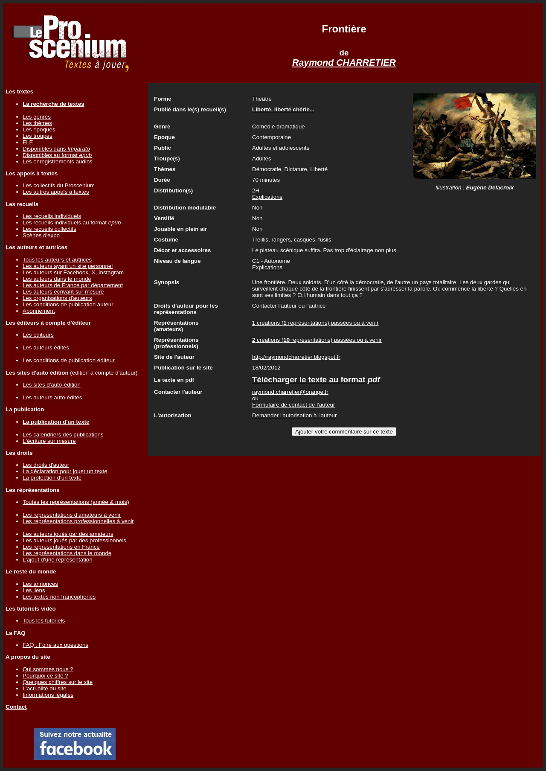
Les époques (39, 129)
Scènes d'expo (41, 235)
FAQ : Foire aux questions (55, 645)
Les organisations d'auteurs (57, 298)
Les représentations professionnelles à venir (78, 521)
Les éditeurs (38, 335)
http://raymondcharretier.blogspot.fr (296, 357)
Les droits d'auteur (46, 465)
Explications (267, 197)
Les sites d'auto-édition (52, 384)
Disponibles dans (56, 148)
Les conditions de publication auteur (68, 304)
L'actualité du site (45, 688)
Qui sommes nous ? (48, 669)
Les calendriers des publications (63, 434)
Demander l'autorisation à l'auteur (294, 415)
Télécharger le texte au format (316, 379)
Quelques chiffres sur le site (58, 682)
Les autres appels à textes (56, 192)
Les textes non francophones (59, 597)
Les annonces (40, 584)
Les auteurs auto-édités (52, 397)
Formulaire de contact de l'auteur (293, 405)
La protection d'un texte (52, 477)
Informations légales (48, 695)
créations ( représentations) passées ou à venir (315, 323)
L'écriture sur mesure (49, 441)
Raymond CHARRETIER (344, 63)
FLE (28, 142)
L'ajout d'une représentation (58, 559)
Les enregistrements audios (58, 161)
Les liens (34, 590)
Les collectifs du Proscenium (59, 185)
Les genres (37, 116)
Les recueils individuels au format (72, 222)
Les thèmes (37, 123)
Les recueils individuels (52, 216)
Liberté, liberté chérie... (283, 109)
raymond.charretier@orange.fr (290, 392)
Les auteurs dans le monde (57, 279)
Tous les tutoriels (44, 620)
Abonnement (39, 311)
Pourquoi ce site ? (45, 675)
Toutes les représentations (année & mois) (76, 502)
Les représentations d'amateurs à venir (72, 515)
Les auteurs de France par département (73, 285)
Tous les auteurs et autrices (57, 259)
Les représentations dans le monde (67, 553)
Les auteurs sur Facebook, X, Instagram (73, 272)
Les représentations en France (61, 547)
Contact (16, 707)
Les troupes (37, 136)
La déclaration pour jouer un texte (65, 471)
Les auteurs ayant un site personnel (68, 266)
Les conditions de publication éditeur (69, 360)
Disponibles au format (57, 155)
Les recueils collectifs (49, 229)
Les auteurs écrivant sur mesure (63, 291)
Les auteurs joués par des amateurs (68, 534)
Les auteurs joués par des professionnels (74, 540)
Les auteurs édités (46, 347)
